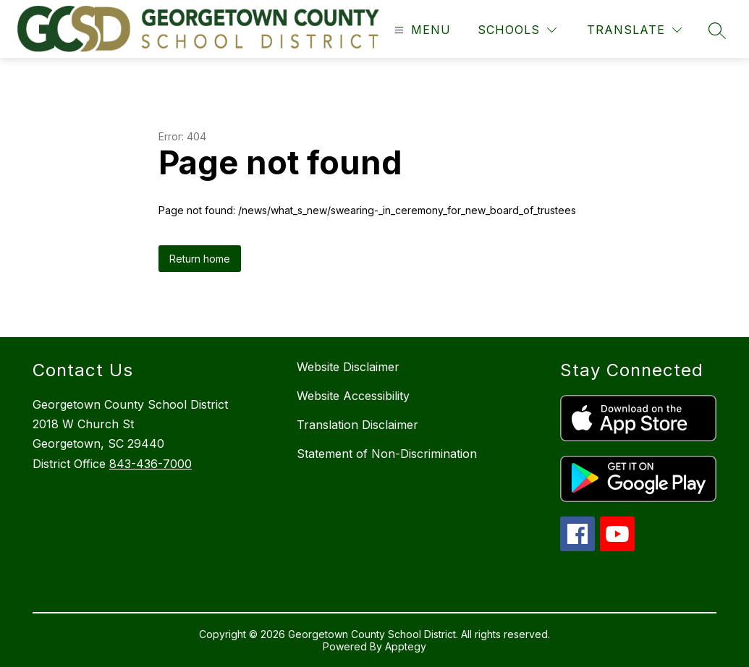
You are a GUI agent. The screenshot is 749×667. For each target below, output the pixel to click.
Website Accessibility (353, 395)
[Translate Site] (634, 30)
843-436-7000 (150, 463)
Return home (199, 258)
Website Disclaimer (348, 367)
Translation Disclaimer (357, 424)
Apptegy (405, 646)
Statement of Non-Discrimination (387, 453)
